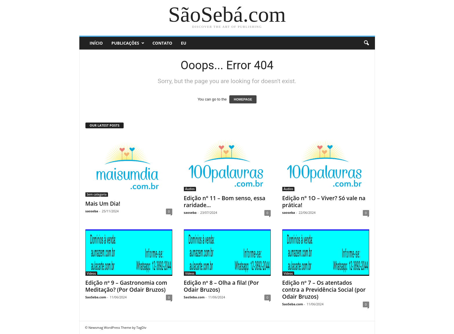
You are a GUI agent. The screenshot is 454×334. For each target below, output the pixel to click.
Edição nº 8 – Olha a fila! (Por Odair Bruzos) (221, 286)
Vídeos (91, 273)
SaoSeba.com (95, 297)
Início (96, 43)
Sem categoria (97, 194)
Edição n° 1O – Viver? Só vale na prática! (323, 201)
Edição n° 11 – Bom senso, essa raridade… (225, 201)
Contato (162, 43)
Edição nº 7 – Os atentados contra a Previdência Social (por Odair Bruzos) (324, 289)
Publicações (125, 43)
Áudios (190, 189)
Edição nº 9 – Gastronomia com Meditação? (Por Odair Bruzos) (126, 286)
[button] (366, 43)
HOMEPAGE (243, 99)
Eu (183, 43)
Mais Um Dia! (102, 203)
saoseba (91, 211)
